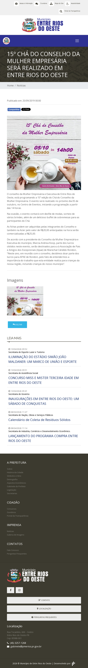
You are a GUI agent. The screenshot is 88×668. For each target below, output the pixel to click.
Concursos (11, 508)
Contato (44, 600)
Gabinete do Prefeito (16, 486)
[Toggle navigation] (77, 41)
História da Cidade (15, 472)
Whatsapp (40, 110)
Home (10, 85)
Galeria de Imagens (15, 534)
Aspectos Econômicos (16, 483)
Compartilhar (14, 110)
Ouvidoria (11, 512)
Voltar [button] (17, 324)
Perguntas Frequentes (17, 553)
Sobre (9, 469)
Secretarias (12, 493)
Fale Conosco (13, 550)
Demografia (12, 479)
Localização (44, 608)
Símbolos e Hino (14, 476)
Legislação (11, 490)
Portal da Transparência (17, 515)
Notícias (21, 85)
